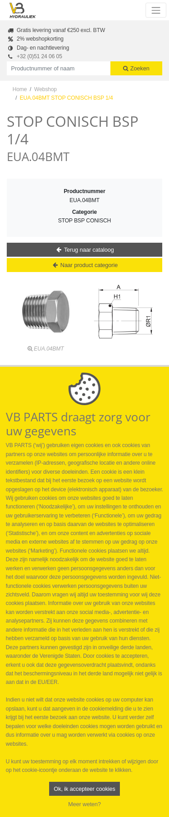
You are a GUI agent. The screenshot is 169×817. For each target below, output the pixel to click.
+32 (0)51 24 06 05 (39, 56)
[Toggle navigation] (156, 10)
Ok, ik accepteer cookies (84, 788)
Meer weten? (84, 804)
